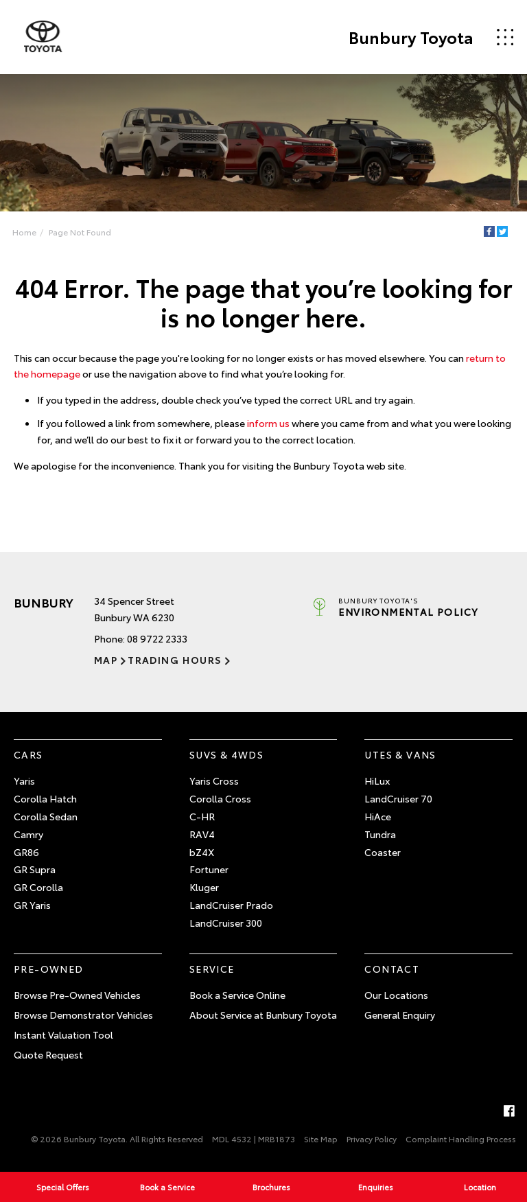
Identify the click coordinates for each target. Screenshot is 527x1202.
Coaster (382, 852)
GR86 (26, 852)
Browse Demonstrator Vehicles (83, 1014)
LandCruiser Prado (231, 905)
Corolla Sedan (46, 816)
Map (105, 660)
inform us (268, 423)
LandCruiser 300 (225, 922)
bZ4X (201, 852)
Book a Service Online (237, 995)
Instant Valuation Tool (63, 1034)
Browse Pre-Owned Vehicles (77, 995)
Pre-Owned (49, 968)
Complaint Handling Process (461, 1138)
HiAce (377, 816)
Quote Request (48, 1054)
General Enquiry (399, 1014)
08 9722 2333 (157, 638)
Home (24, 232)
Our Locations (396, 995)
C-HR (202, 816)
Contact (391, 968)
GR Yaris (32, 905)
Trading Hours (175, 660)
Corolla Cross (220, 798)
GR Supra (35, 870)
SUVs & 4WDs (226, 754)
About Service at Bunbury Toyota (263, 1014)
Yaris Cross (214, 781)
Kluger (204, 887)
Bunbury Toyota (410, 37)
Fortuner (209, 870)
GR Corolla (38, 887)
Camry (28, 834)
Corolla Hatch (45, 798)
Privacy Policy (372, 1138)
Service (212, 968)
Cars (28, 754)
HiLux (377, 781)
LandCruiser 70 (398, 798)
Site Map (321, 1138)
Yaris (24, 781)
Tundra (380, 834)
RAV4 (202, 834)
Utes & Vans (400, 754)
